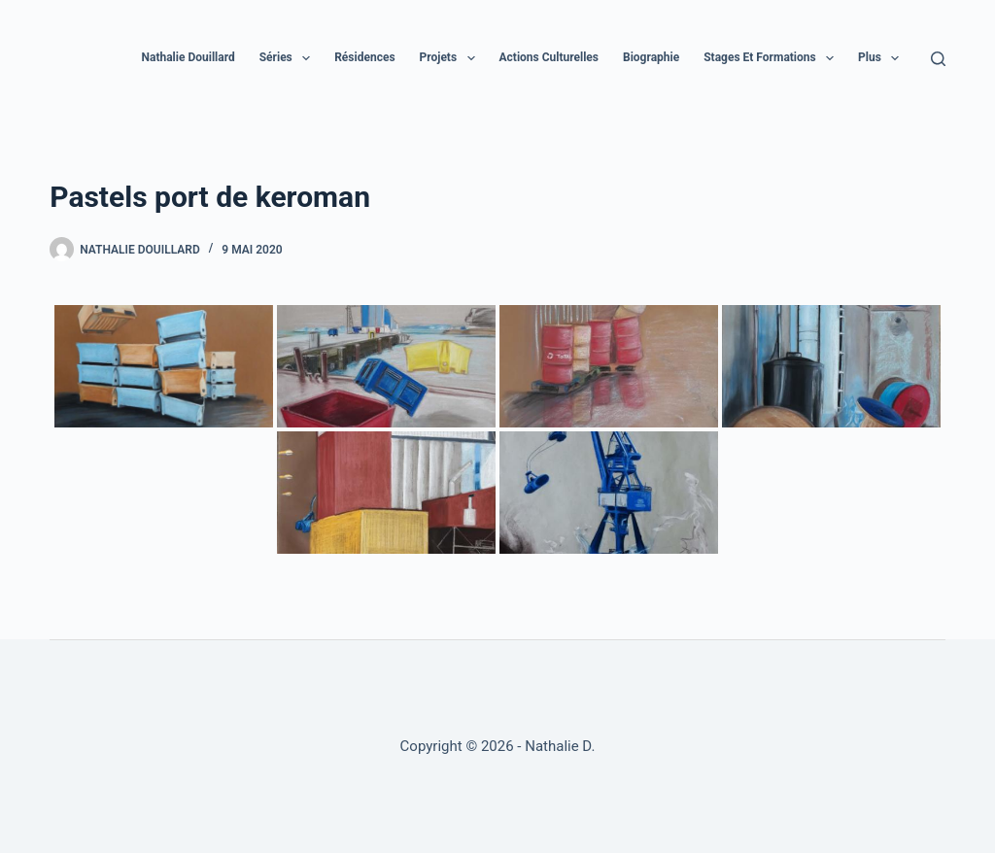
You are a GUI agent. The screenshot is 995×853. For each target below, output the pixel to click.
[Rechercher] (938, 58)
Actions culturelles (549, 57)
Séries (288, 58)
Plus (882, 58)
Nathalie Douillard (188, 57)
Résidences (364, 57)
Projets (451, 58)
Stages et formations (772, 58)
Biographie (651, 57)
